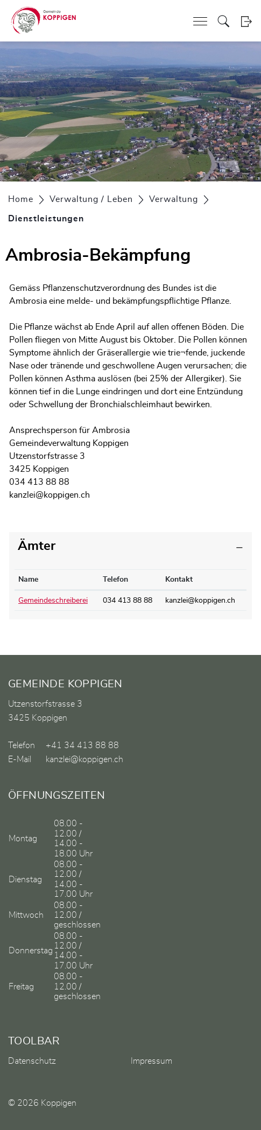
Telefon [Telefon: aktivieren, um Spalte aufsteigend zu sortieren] (115, 579)
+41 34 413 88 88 (82, 745)
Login (246, 21)
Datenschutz (32, 1061)
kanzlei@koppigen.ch (49, 495)
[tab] (130, 546)
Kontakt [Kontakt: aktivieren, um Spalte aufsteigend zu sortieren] (179, 579)
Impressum (151, 1061)
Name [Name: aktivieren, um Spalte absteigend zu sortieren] (28, 579)
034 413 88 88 (127, 600)
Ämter (36, 546)
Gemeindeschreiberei (53, 600)
